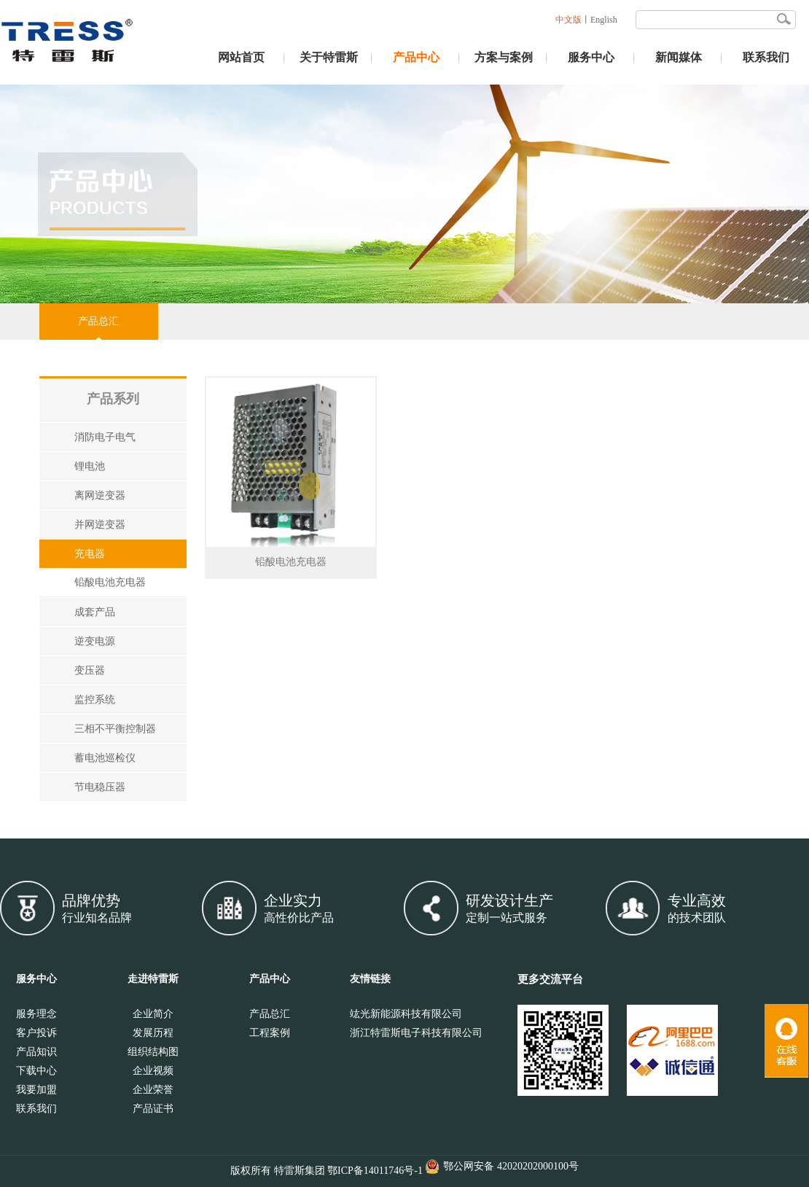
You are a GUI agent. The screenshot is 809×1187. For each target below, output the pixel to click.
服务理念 (36, 1013)
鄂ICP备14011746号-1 (375, 1170)
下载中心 (36, 1070)
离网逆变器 (99, 495)
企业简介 (153, 1013)
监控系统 (94, 699)
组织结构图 (153, 1051)
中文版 (568, 20)
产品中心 (416, 57)
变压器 (89, 670)
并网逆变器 (99, 524)
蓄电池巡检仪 (105, 757)
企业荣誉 (153, 1089)
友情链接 (370, 978)
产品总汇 (98, 321)
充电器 (89, 553)
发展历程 (153, 1032)
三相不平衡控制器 (115, 728)
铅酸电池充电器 (110, 582)
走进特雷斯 (153, 978)
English (603, 20)
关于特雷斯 (329, 57)
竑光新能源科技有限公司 (406, 1013)
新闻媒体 (678, 57)
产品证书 (153, 1108)
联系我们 (766, 57)
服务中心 (591, 57)
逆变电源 (94, 641)
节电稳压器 (99, 787)
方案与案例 (503, 57)
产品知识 (36, 1051)
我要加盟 (36, 1089)
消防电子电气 (105, 437)
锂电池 (89, 466)
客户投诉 (36, 1032)
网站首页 (241, 57)
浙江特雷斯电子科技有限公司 (416, 1032)
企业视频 (153, 1070)
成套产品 (94, 612)
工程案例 (269, 1032)
